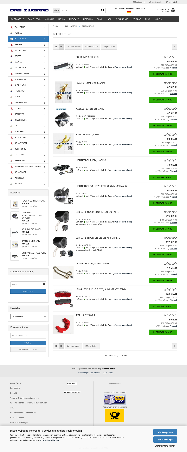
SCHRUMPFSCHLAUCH (88, 57)
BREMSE (16, 44)
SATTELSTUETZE (19, 73)
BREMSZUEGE (18, 50)
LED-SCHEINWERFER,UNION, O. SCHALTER (98, 212)
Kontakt (13, 393)
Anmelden (28, 291)
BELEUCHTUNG (19, 39)
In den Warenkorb (162, 74)
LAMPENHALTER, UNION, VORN (92, 263)
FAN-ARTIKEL (18, 27)
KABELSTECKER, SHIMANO (90, 108)
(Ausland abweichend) (123, 67)
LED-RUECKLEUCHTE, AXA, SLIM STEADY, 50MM (101, 289)
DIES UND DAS (122, 19)
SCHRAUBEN (18, 137)
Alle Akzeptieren (165, 432)
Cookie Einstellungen (19, 422)
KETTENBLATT (18, 79)
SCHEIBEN (17, 131)
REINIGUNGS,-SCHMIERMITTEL (25, 166)
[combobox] (73, 47)
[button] (139, 2)
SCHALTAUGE (18, 172)
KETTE (15, 97)
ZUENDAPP (74, 19)
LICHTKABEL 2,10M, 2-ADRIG (91, 160)
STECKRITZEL (18, 120)
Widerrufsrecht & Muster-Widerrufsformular (28, 403)
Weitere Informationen (165, 446)
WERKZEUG (17, 178)
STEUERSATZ (18, 68)
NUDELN (158, 19)
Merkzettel (171, 2)
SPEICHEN (17, 155)
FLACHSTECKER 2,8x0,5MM (90, 83)
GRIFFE (15, 56)
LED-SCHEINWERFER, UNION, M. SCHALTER (98, 237)
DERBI (147, 19)
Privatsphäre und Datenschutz (23, 413)
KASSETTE (17, 114)
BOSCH (100, 19)
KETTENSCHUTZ (19, 102)
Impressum (15, 388)
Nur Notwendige (165, 439)
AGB (12, 408)
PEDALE (15, 108)
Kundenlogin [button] (155, 2)
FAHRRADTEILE (17, 19)
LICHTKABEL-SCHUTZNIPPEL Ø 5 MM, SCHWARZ (101, 186)
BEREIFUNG (17, 160)
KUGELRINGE (18, 149)
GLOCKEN (16, 62)
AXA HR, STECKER (85, 315)
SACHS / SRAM (34, 19)
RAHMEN (16, 184)
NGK (109, 19)
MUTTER (16, 126)
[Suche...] (56, 10)
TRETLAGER (17, 91)
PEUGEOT (137, 19)
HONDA (61, 19)
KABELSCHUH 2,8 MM (87, 134)
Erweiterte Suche (28, 349)
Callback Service (17, 418)
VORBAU (16, 33)
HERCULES (88, 19)
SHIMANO (49, 19)
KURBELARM (18, 85)
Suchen (28, 343)
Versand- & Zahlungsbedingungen (24, 398)
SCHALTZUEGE (18, 143)
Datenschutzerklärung (49, 440)
